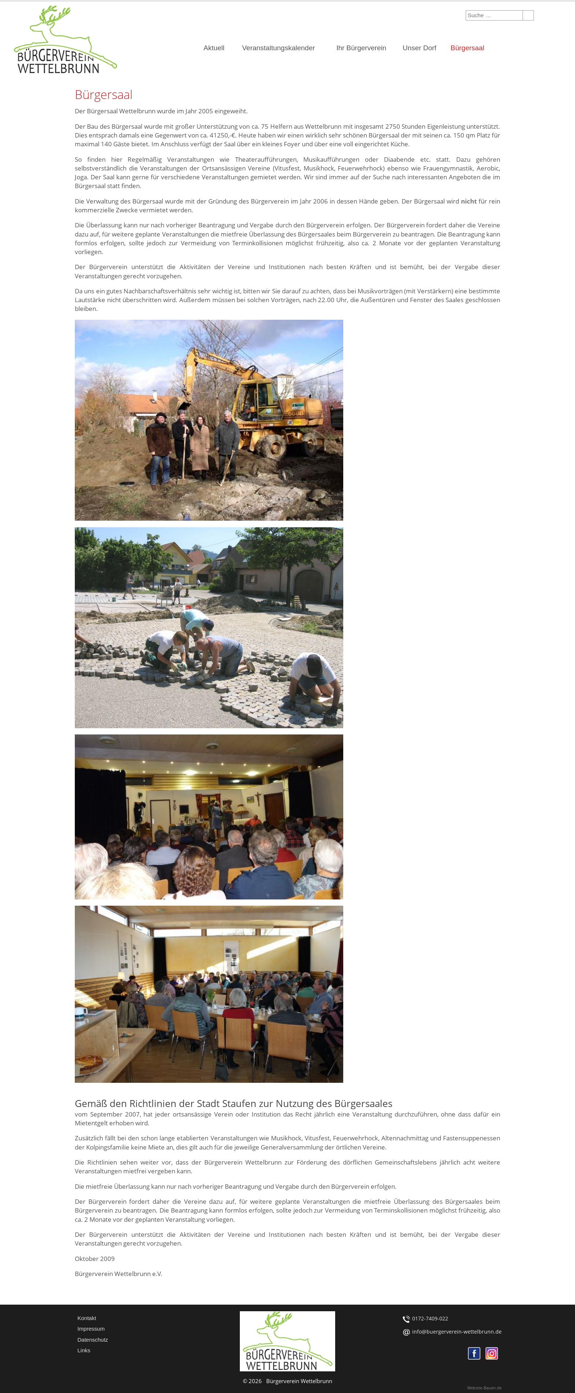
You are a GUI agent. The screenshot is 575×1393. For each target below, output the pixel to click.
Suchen (526, 15)
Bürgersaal (467, 48)
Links (83, 1350)
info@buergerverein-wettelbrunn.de (457, 1331)
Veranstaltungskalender (278, 48)
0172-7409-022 (430, 1318)
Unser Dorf (419, 48)
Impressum (91, 1329)
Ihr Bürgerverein (361, 48)
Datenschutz (92, 1340)
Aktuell (214, 48)
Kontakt (86, 1318)
